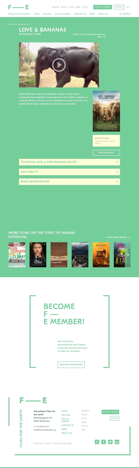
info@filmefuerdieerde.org (47, 431)
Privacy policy (38, 444)
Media (77, 7)
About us (103, 14)
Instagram (97, 442)
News (92, 14)
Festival (47, 14)
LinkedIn (117, 442)
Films (37, 14)
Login (85, 431)
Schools (71, 7)
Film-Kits (85, 7)
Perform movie (106, 153)
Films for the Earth (19, 14)
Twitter (110, 442)
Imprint (47, 444)
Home (10, 24)
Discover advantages (75, 365)
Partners (64, 7)
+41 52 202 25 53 (42, 428)
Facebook (103, 442)
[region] (111, 65)
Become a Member (110, 413)
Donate (119, 7)
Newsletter (55, 7)
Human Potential (102, 138)
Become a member (102, 7)
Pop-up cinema (63, 14)
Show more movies (116, 238)
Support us (80, 14)
